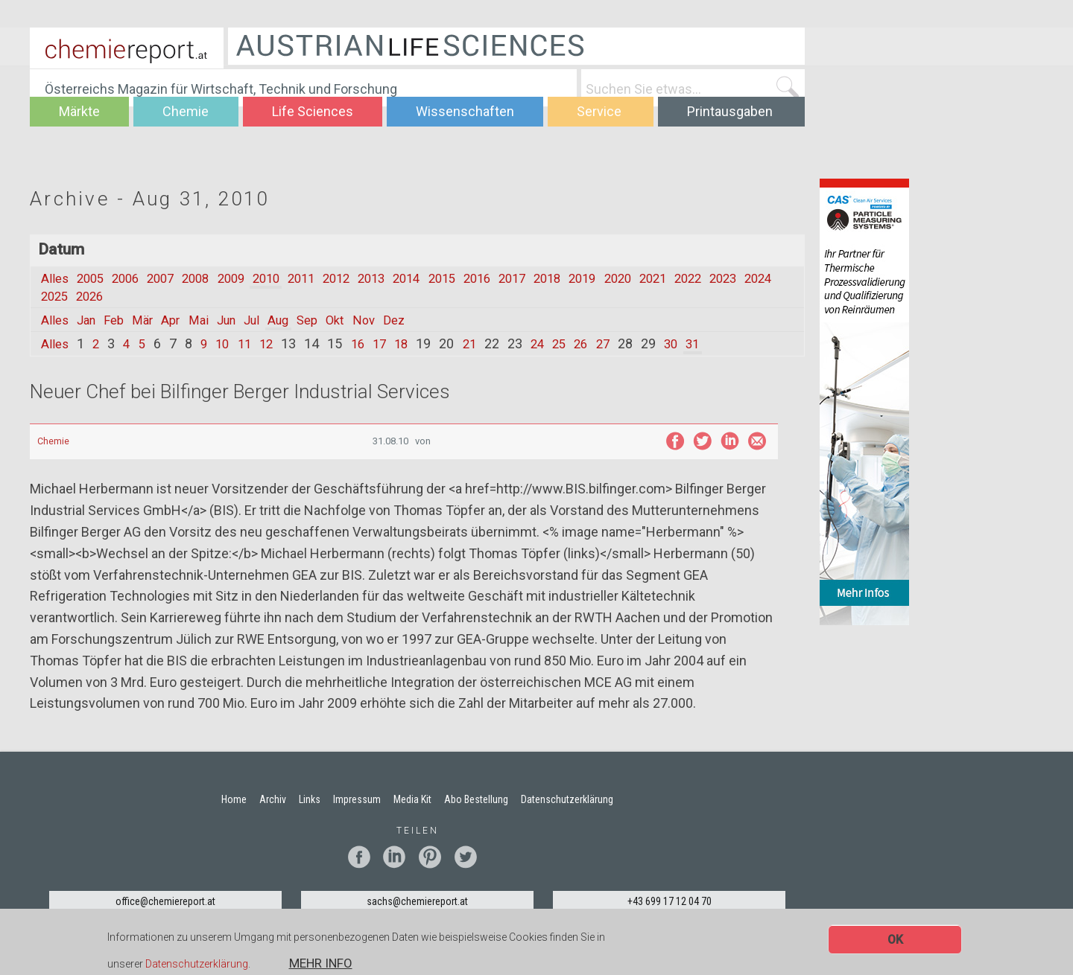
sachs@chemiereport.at (417, 901)
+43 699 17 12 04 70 (669, 901)
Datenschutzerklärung (196, 965)
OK (895, 940)
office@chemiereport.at (165, 901)
